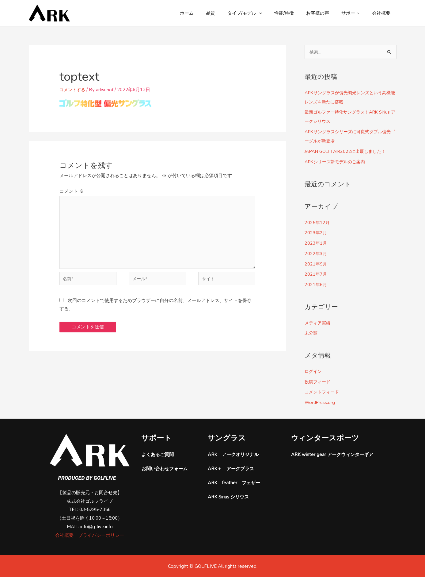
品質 (227, 13)
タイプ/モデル (258, 13)
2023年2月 (316, 233)
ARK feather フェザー (234, 483)
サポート (355, 13)
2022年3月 (316, 253)
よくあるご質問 (158, 454)
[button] (273, 13)
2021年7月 (316, 274)
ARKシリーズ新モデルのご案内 (337, 162)
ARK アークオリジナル (233, 454)
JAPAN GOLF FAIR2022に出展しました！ (348, 151)
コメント (71, 191)
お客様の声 (325, 13)
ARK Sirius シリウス (228, 497)
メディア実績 (318, 323)
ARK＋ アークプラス (231, 469)
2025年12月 (317, 222)
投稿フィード (318, 382)
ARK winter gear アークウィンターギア (332, 454)
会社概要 (383, 13)
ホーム (207, 13)
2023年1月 (316, 243)
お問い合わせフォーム (165, 469)
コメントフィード (323, 392)
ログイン (314, 371)
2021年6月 (316, 284)
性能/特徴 (295, 13)
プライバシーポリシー (101, 535)
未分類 (311, 333)
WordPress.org (320, 402)
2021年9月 (316, 264)
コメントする (73, 90)
